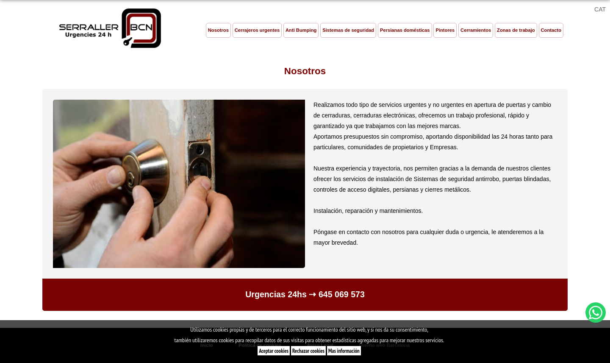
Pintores (445, 30)
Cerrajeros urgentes (257, 30)
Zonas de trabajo (516, 30)
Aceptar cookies (273, 350)
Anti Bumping (301, 30)
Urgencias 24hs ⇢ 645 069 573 (305, 294)
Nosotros (218, 30)
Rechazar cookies (308, 350)
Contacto (551, 30)
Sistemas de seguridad (348, 30)
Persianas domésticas (405, 30)
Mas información (344, 350)
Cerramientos (475, 30)
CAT (600, 9)
